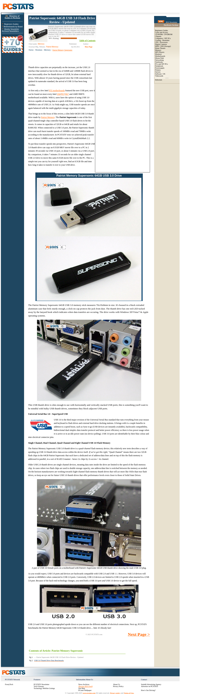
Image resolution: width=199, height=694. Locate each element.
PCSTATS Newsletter (41, 684)
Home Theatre (160, 48)
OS (164, 74)
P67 (62, 94)
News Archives (83, 684)
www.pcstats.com (89, 693)
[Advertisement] (123, 37)
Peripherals (159, 66)
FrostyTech (9, 684)
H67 (67, 94)
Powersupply (160, 68)
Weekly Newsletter (11, 29)
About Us (116, 684)
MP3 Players (159, 52)
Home (31, 50)
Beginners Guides (11, 24)
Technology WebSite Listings (44, 688)
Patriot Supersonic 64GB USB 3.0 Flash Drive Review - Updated (62, 20)
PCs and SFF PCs (161, 64)
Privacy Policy (118, 686)
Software (158, 74)
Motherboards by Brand (13, 27)
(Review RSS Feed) (85, 686)
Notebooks (159, 62)
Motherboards (160, 56)
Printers (158, 70)
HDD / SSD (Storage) (163, 46)
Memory (47, 50)
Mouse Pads (159, 58)
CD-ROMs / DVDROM (163, 34)
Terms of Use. (129, 693)
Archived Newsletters (10, 31)
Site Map (81, 688)
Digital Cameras (161, 44)
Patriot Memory (48, 117)
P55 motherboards (57, 90)
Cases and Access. (161, 32)
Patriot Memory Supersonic (62, 50)
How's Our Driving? (148, 690)
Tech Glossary (39, 686)
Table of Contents (87, 40)
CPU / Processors (161, 42)
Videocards (159, 76)
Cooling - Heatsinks (162, 40)
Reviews (38, 50)
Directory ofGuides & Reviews (12, 17)
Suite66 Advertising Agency (151, 684)
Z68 (59, 94)
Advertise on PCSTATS (149, 686)
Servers (158, 72)
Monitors (158, 54)
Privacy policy (115, 693)
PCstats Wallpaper (84, 690)
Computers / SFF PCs (163, 38)
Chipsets (158, 36)
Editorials (158, 80)
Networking (159, 60)
